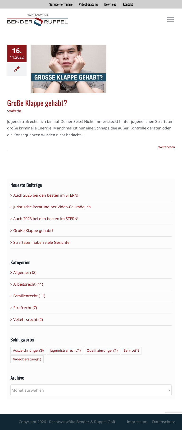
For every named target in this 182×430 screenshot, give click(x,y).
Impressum (137, 421)
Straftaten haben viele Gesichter (42, 242)
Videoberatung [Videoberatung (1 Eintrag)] (27, 359)
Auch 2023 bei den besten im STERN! (45, 218)
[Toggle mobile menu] (171, 19)
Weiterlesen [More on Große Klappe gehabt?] (166, 147)
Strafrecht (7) (25, 307)
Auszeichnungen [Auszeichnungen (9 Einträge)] (28, 350)
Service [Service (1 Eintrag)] (131, 350)
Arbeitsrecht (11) (28, 284)
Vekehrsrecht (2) (28, 319)
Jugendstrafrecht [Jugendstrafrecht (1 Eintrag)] (65, 350)
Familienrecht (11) (29, 295)
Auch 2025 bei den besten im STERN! (45, 195)
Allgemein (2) (24, 272)
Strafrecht (14, 111)
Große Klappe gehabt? (37, 102)
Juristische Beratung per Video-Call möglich (52, 206)
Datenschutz (163, 421)
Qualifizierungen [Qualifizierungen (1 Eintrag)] (102, 350)
